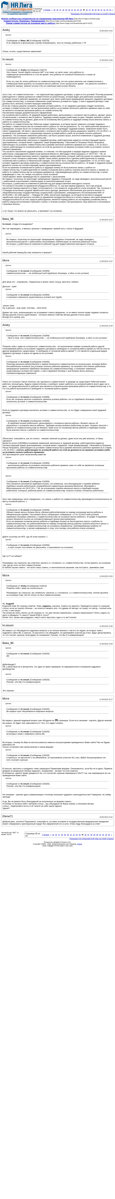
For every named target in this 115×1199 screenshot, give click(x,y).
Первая (46, 10)
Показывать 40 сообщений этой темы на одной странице (91, 839)
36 (87, 10)
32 (75, 10)
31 (72, 10)
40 (98, 10)
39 (95, 10)
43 (107, 10)
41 (101, 10)
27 (60, 10)
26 (57, 10)
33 (78, 10)
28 (63, 10)
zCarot (79, 844)
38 (92, 10)
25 (54, 10)
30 (69, 10)
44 (110, 10)
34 (81, 10)
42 (104, 10)
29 (66, 10)
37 (90, 10)
